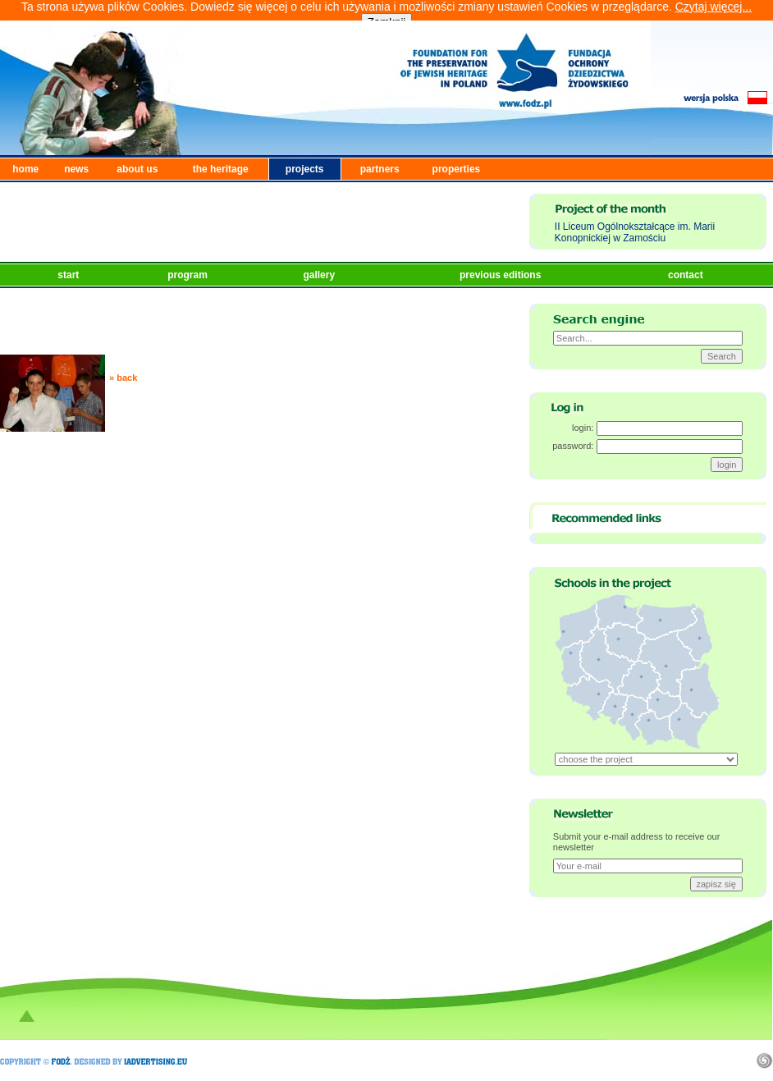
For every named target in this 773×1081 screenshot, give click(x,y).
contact (687, 275)
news (76, 169)
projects (305, 169)
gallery (320, 275)
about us (137, 169)
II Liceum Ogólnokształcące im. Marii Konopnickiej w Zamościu (635, 232)
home (25, 169)
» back (123, 377)
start (69, 275)
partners (380, 169)
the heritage (221, 169)
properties (456, 169)
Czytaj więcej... (713, 6)
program (188, 275)
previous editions (501, 275)
